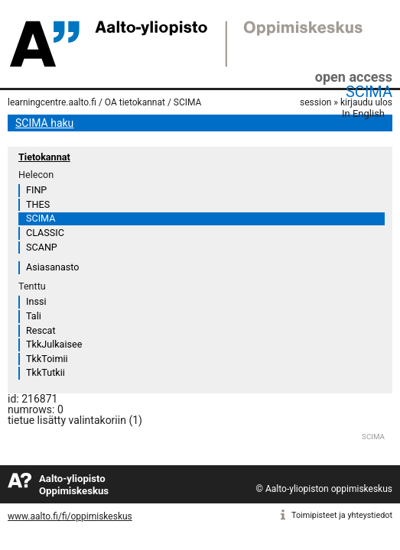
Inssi (36, 301)
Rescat (41, 330)
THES (38, 204)
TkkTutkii (45, 372)
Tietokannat (44, 157)
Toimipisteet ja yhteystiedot (341, 515)
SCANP (41, 247)
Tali (33, 316)
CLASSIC (45, 232)
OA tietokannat (135, 102)
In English (363, 113)
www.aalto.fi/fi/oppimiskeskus (70, 516)
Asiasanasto (52, 267)
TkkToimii (47, 358)
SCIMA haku (44, 123)
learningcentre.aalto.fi (52, 102)
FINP (36, 190)
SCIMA (369, 91)
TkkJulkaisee (54, 344)
